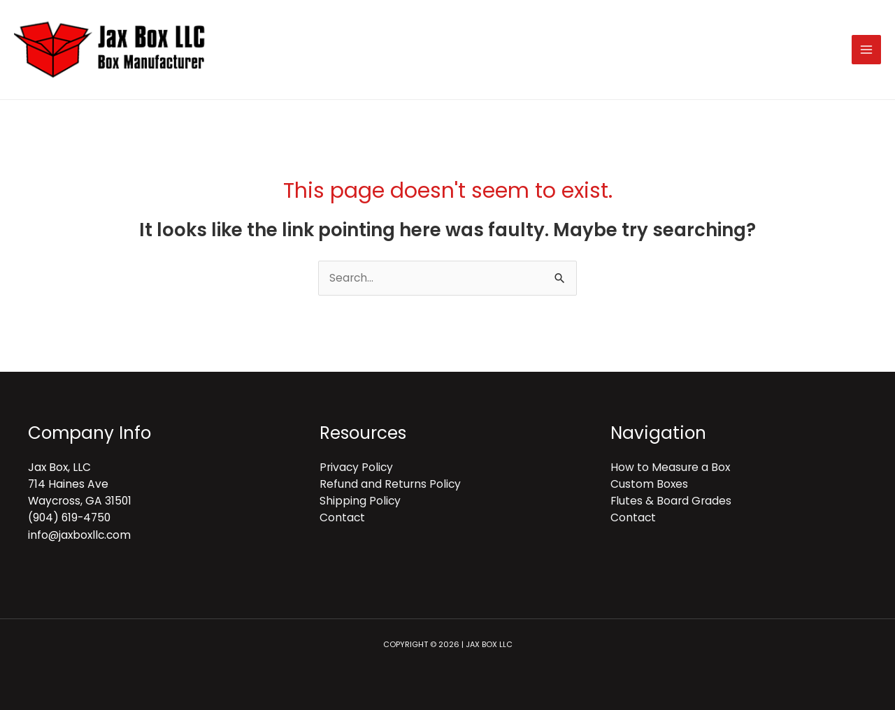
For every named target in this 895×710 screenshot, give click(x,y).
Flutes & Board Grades (670, 500)
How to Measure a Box (670, 467)
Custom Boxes (649, 484)
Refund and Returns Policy (390, 484)
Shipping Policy (360, 500)
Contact (342, 517)
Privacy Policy (356, 467)
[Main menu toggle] (866, 49)
